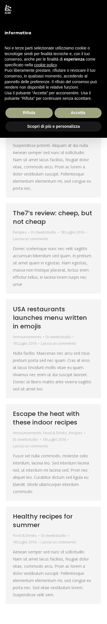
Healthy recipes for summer (43, 520)
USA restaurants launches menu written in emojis (50, 318)
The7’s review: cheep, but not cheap (52, 217)
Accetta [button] (78, 112)
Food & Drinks (55, 432)
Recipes (20, 232)
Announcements (27, 336)
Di (43, 232)
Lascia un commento (30, 238)
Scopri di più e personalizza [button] (53, 126)
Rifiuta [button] (29, 112)
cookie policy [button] (45, 65)
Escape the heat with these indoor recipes (46, 418)
